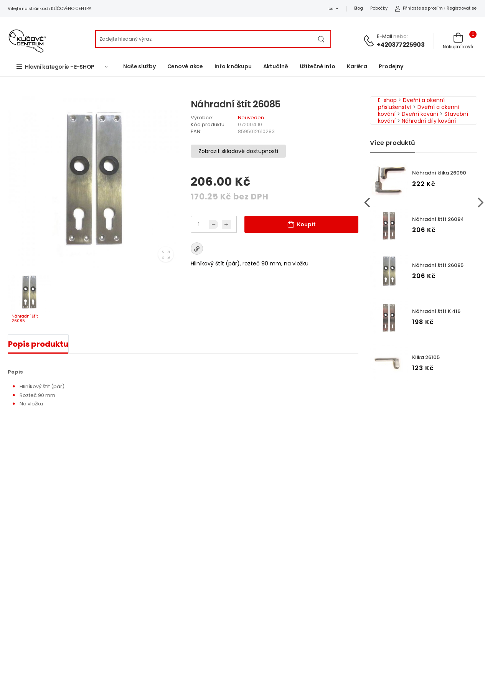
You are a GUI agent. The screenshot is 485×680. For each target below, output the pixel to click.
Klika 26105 (426, 357)
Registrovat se (462, 8)
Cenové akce (185, 66)
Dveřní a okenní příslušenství (411, 103)
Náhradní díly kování (429, 121)
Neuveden (251, 117)
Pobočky (378, 8)
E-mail (384, 36)
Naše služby (139, 66)
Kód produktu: (208, 124)
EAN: (196, 131)
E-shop (387, 100)
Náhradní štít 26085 (438, 265)
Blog (358, 8)
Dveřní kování (420, 114)
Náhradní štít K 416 (436, 311)
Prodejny (391, 66)
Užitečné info (317, 66)
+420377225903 (400, 44)
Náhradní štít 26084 (438, 219)
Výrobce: (202, 117)
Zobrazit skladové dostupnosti (238, 151)
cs (330, 8)
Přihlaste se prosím (418, 8)
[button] (61, 66)
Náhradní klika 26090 (439, 172)
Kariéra (357, 66)
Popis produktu (38, 344)
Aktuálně (275, 66)
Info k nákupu (232, 66)
